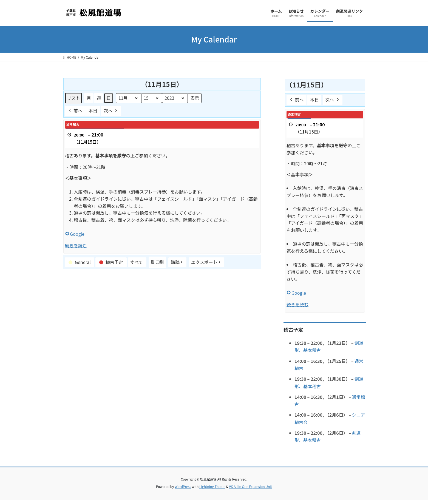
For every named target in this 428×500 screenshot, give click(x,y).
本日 (93, 110)
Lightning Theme (212, 486)
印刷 (157, 263)
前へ (74, 111)
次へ (111, 111)
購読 (177, 262)
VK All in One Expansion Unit (250, 486)
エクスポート (206, 262)
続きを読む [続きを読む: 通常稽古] (76, 245)
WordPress (183, 486)
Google (74, 234)
